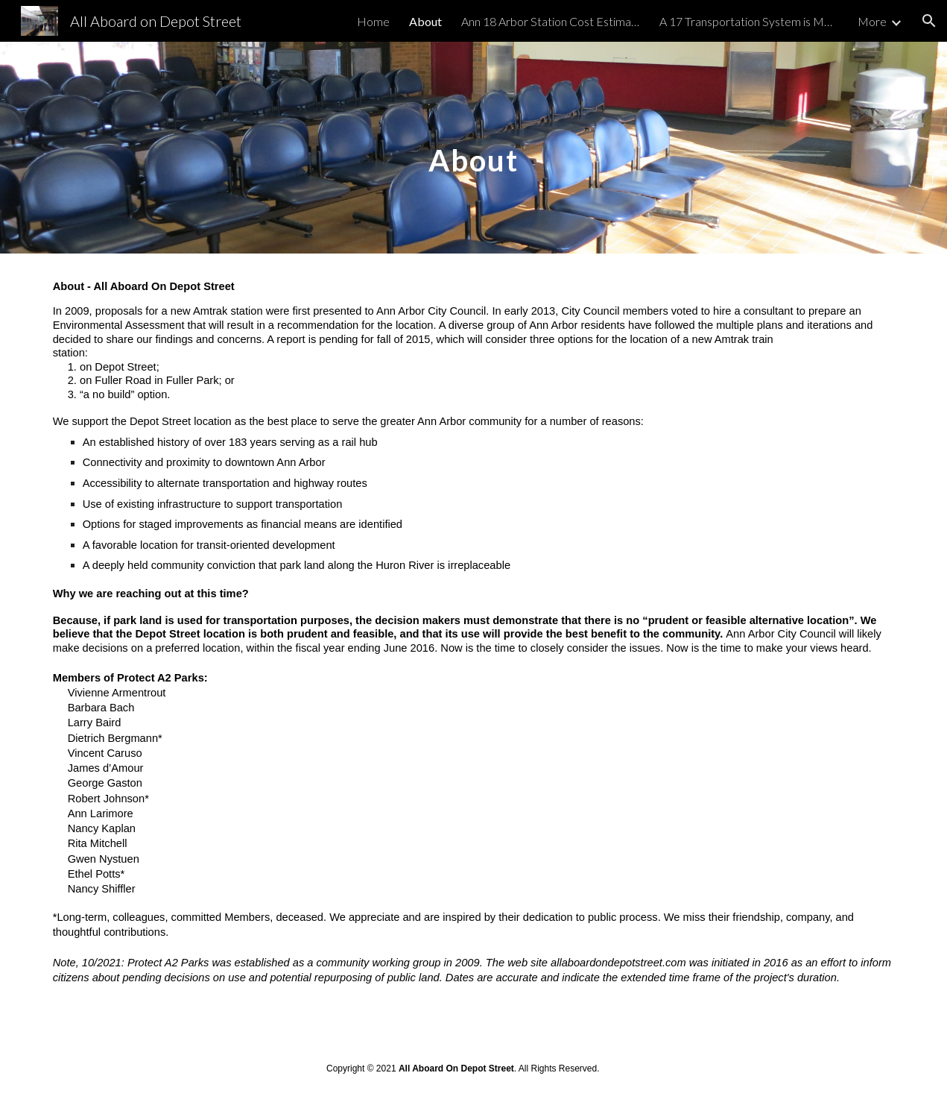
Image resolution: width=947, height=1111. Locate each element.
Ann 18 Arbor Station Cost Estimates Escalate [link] (550, 21)
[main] (474, 147)
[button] (929, 21)
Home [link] (373, 21)
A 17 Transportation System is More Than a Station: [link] (748, 21)
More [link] (872, 21)
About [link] (425, 21)
